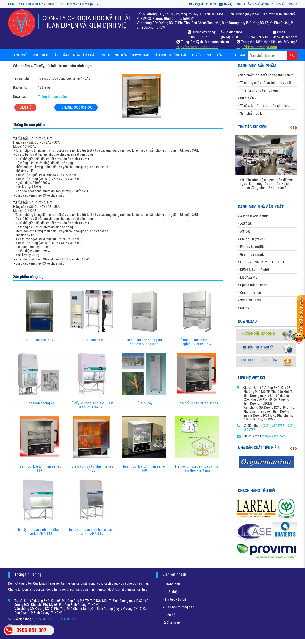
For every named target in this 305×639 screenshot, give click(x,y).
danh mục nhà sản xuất (261, 207)
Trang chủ (19, 55)
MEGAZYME (247, 277)
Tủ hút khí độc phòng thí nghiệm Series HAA (144, 317)
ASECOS (245, 224)
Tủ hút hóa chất (91, 315)
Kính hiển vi (247, 98)
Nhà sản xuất (84, 55)
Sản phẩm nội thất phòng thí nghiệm (266, 75)
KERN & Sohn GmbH (253, 270)
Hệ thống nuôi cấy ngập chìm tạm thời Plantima (196, 443)
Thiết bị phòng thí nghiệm (258, 90)
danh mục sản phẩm (257, 66)
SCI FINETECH (249, 300)
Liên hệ (221, 55)
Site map (239, 55)
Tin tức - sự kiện (114, 55)
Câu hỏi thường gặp (170, 55)
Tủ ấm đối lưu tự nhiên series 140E (91, 443)
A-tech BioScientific (253, 216)
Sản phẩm (60, 55)
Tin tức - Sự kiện (176, 599)
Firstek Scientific (251, 247)
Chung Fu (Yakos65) (254, 239)
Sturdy (243, 308)
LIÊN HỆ (25, 107)
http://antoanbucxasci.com (197, 47)
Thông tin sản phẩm (52, 97)
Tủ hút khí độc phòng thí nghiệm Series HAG (196, 317)
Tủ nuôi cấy (144, 378)
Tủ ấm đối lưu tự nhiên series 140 (144, 443)
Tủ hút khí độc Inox (39, 315)
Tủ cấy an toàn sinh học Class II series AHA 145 (39, 507)
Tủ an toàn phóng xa (39, 378)
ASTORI (244, 231)
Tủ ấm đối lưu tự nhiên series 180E (196, 380)
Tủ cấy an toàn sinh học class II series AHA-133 (91, 507)
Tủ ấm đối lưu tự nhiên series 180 (39, 443)
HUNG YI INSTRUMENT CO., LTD (262, 262)
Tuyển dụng (201, 55)
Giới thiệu (40, 55)
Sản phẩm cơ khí (251, 113)
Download (140, 55)
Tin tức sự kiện (252, 127)
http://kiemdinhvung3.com (257, 47)
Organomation (249, 293)
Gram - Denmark (251, 254)
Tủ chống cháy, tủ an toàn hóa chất (264, 83)
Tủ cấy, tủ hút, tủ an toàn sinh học (63, 66)
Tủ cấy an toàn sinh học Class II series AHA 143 (91, 380)
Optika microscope (252, 285)
